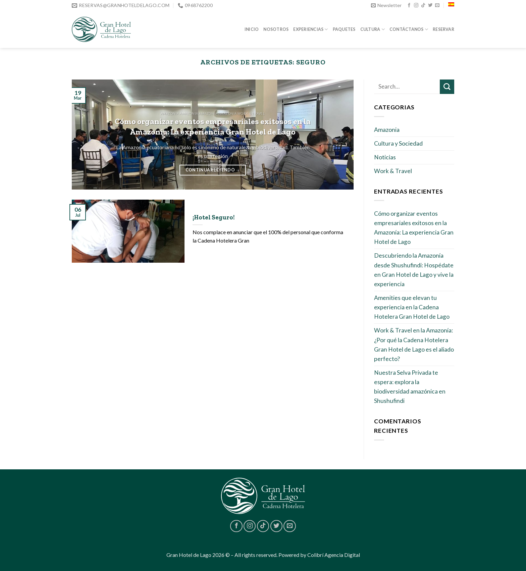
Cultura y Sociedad (398, 143)
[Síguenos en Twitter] (430, 5)
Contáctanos (408, 29)
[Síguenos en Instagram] (416, 5)
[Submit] (447, 87)
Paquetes (344, 29)
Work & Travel (393, 170)
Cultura (372, 29)
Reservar (443, 29)
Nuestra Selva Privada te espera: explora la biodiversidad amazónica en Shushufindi (409, 386)
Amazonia (387, 129)
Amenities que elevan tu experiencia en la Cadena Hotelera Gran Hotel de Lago (412, 307)
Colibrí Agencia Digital (333, 555)
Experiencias (310, 29)
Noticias (385, 157)
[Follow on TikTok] (423, 5)
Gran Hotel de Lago (188, 555)
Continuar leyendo (213, 169)
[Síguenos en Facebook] (409, 5)
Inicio (252, 29)
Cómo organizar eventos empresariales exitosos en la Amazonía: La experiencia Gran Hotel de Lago (414, 227)
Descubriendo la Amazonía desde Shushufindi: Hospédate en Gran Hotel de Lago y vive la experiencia (414, 269)
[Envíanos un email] (437, 5)
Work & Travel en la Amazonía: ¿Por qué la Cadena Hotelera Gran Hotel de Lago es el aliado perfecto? (414, 344)
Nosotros (275, 29)
